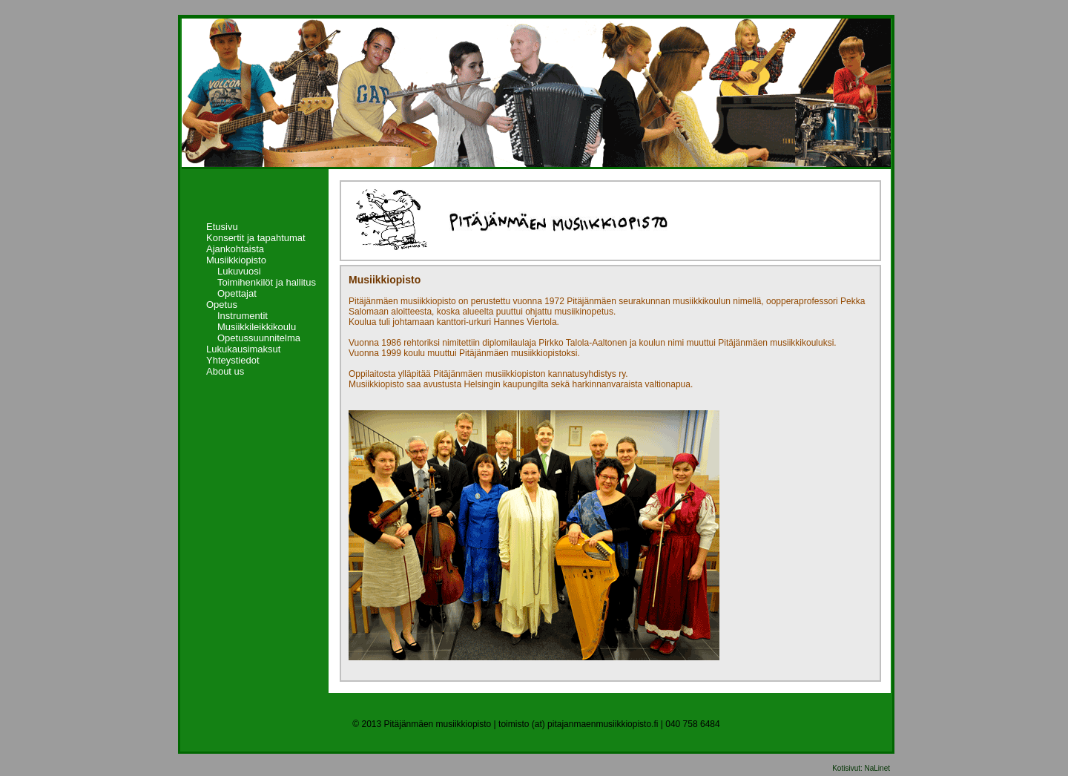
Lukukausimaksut (243, 349)
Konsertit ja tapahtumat (256, 237)
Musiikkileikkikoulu (256, 326)
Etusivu (222, 226)
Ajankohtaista (235, 248)
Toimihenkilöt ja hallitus (266, 282)
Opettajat (237, 293)
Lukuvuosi (239, 271)
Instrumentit (242, 315)
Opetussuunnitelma (258, 337)
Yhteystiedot (233, 360)
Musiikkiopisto (236, 260)
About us (225, 371)
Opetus (221, 304)
